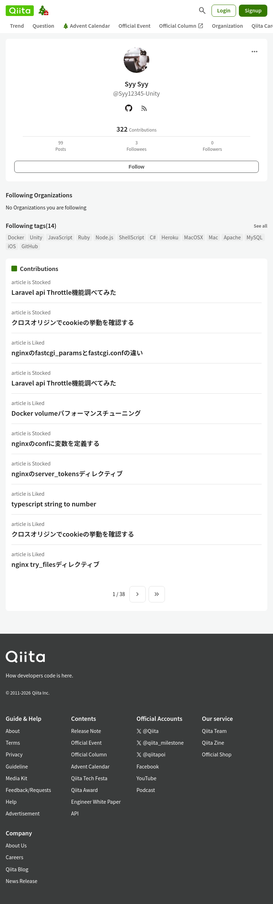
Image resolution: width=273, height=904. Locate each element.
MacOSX (193, 237)
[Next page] (137, 594)
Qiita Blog (17, 869)
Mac (213, 237)
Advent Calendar (86, 25)
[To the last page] (157, 594)
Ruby (84, 237)
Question (43, 25)
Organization (227, 25)
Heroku (169, 237)
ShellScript (131, 237)
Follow (136, 167)
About (13, 730)
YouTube (146, 778)
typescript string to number (53, 503)
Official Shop (216, 754)
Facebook (147, 766)
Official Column (181, 26)
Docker (16, 237)
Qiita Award (84, 789)
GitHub (30, 246)
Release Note (86, 730)
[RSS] (144, 108)
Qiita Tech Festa (89, 778)
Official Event (134, 25)
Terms (13, 742)
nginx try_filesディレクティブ (55, 564)
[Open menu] (254, 51)
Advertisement (23, 813)
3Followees (136, 145)
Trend (17, 25)
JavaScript (60, 237)
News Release (21, 880)
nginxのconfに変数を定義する (55, 443)
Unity (36, 237)
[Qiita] (20, 10)
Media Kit (16, 778)
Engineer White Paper (96, 801)
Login (224, 10)
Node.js (104, 237)
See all (260, 226)
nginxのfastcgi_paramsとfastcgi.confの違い (77, 352)
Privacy (14, 754)
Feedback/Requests (28, 789)
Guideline (17, 766)
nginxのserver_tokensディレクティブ (67, 473)
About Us (16, 845)
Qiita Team (214, 730)
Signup (253, 10)
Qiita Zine (213, 742)
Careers (14, 857)
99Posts (60, 145)
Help (11, 801)
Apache (232, 237)
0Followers (212, 145)
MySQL (255, 237)
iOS (12, 246)
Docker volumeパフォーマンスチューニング (76, 413)
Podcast (145, 789)
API (75, 813)
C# (153, 237)
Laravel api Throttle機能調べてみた (63, 292)
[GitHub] (128, 108)
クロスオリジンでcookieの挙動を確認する (72, 322)
